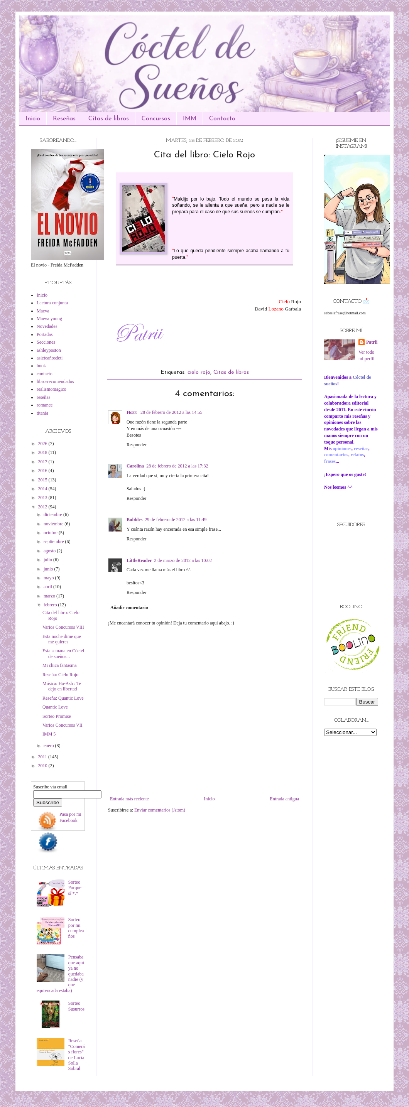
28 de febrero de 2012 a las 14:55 (171, 412)
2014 (43, 488)
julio (48, 559)
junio (49, 569)
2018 (43, 452)
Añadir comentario (129, 607)
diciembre (53, 514)
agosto (50, 551)
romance (44, 405)
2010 (43, 765)
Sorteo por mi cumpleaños (76, 928)
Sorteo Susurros (76, 1006)
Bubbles (134, 519)
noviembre (54, 523)
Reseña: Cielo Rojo (60, 674)
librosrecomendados (55, 381)
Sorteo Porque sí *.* (74, 887)
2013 (43, 497)
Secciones (46, 342)
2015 (43, 480)
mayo (49, 577)
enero (49, 745)
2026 (43, 443)
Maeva (43, 311)
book (41, 365)
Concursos (156, 119)
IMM (189, 119)
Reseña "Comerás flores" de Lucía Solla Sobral (76, 1054)
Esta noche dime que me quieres (61, 639)
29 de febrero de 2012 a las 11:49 (175, 519)
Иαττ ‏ (132, 412)
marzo (50, 596)
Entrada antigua (284, 799)
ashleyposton (49, 350)
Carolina (135, 466)
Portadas (44, 334)
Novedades (47, 326)
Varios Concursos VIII (63, 627)
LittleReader (139, 560)
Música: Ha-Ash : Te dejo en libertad (61, 686)
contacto (44, 373)
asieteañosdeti (50, 358)
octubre (51, 532)
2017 (43, 461)
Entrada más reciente (129, 799)
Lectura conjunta (52, 302)
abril (48, 586)
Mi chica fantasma (59, 665)
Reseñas (64, 119)
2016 (43, 470)
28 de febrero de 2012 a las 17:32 (177, 466)
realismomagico (51, 389)
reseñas (43, 397)
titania (42, 413)
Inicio (32, 119)
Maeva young (49, 318)
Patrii (371, 342)
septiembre (54, 541)
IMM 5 (49, 734)
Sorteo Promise (56, 716)
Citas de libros (108, 119)
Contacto (222, 119)
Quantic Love (55, 707)
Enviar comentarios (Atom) (159, 810)
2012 (43, 507)
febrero (51, 605)
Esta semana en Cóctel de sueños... (63, 653)
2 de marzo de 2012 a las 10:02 (183, 560)
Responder (136, 444)
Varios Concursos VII (62, 725)
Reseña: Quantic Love (63, 698)
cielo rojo (199, 372)
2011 (43, 756)
